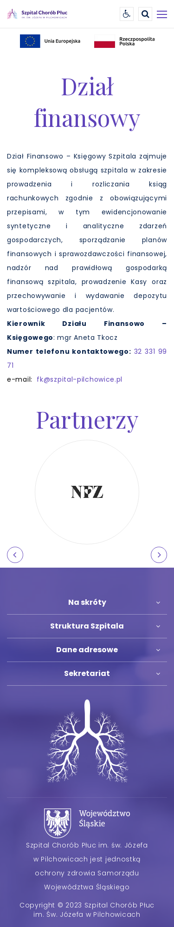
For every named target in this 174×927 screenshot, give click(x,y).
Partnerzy (87, 419)
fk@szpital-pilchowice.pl (79, 379)
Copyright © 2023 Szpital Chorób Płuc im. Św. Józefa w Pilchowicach (87, 910)
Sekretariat (87, 673)
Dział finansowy (87, 101)
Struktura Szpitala (87, 626)
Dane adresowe (87, 649)
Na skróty (87, 602)
